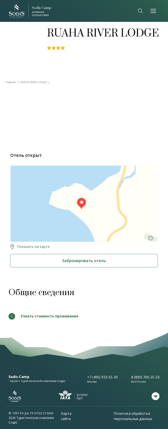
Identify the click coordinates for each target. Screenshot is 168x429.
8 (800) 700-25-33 (145, 377)
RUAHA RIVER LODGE (33, 82)
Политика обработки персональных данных (133, 416)
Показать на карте (33, 246)
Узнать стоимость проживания (49, 316)
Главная (10, 82)
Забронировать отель (84, 260)
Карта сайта (66, 416)
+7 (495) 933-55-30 (102, 377)
